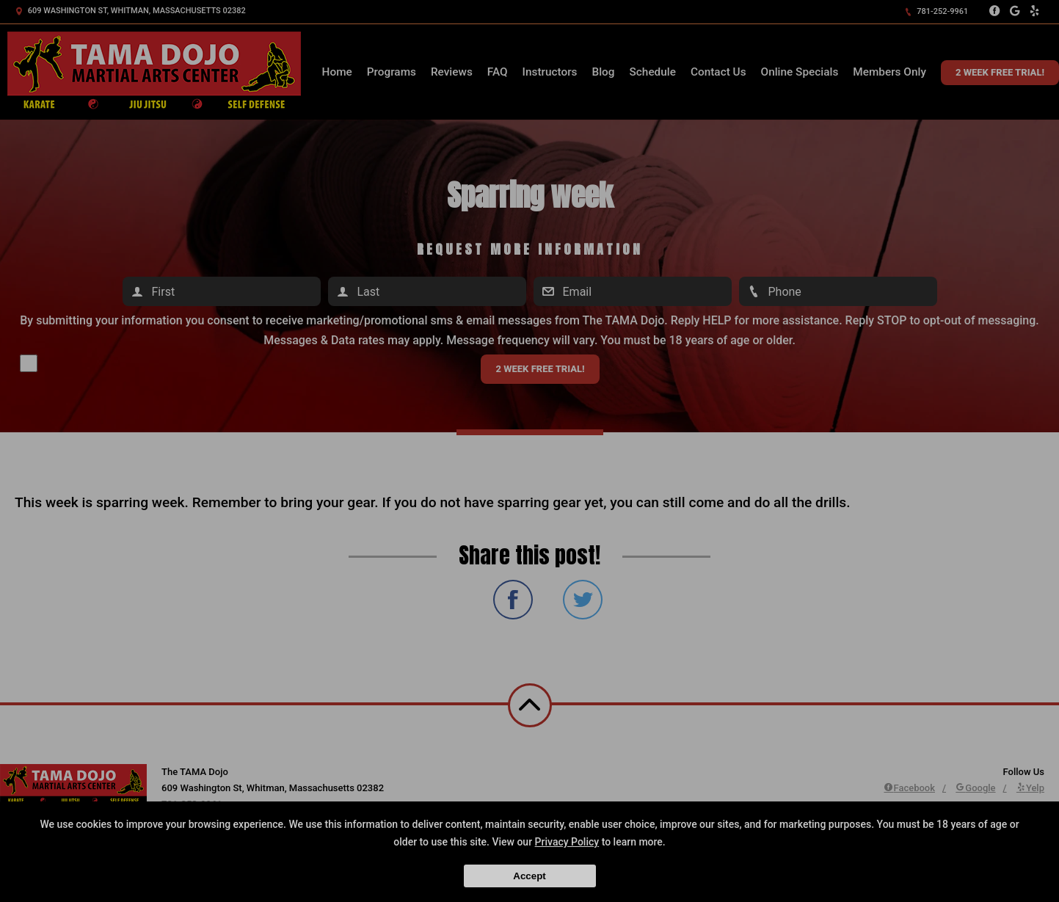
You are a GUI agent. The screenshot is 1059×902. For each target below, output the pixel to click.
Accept (529, 875)
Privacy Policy (567, 842)
